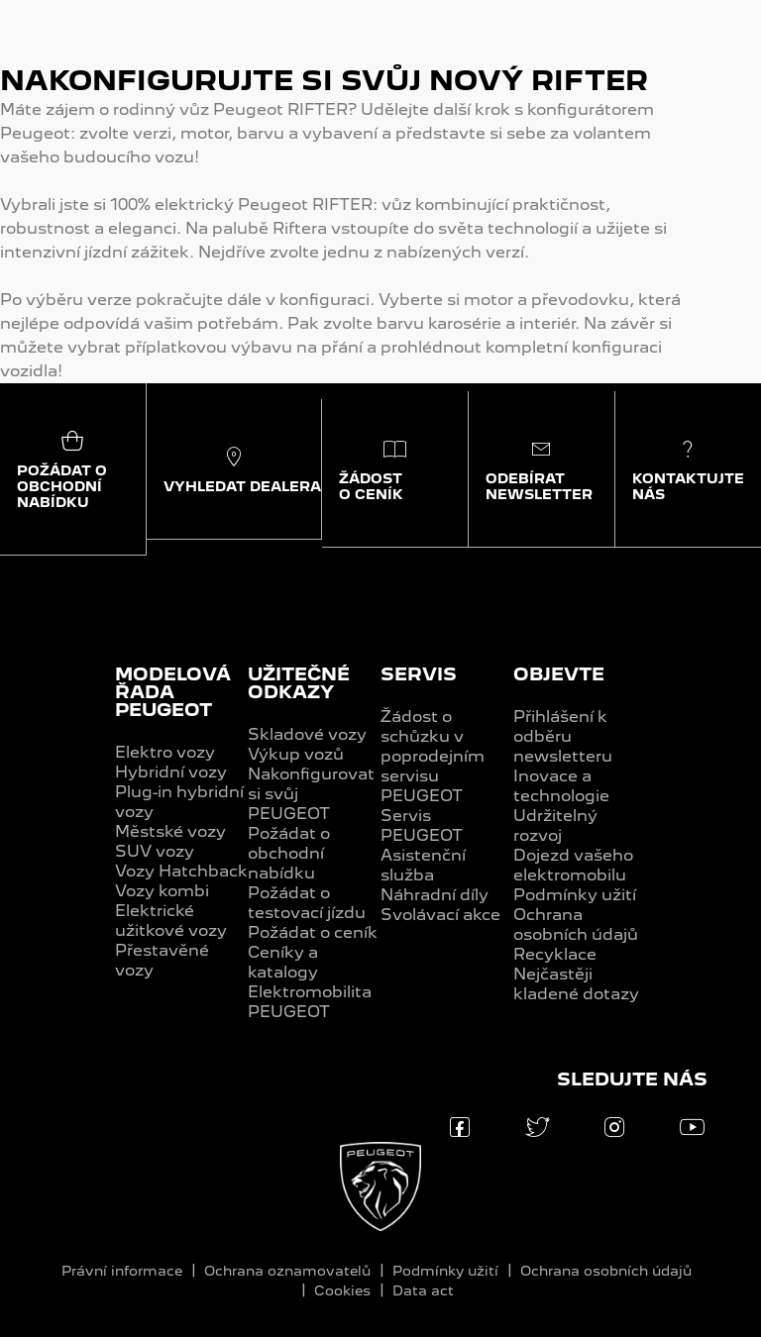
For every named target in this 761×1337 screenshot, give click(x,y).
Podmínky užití (574, 894)
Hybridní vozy (171, 772)
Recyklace (555, 954)
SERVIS (418, 674)
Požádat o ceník (313, 932)
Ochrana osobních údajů (575, 924)
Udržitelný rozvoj (555, 825)
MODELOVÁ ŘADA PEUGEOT (173, 692)
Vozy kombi (162, 890)
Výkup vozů (296, 754)
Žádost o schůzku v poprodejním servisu (432, 746)
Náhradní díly (434, 894)
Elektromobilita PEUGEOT (310, 1001)
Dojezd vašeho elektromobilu (573, 865)
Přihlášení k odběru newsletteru (562, 736)
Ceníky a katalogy (283, 962)
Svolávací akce (440, 914)
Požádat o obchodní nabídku (289, 853)
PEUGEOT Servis (421, 805)
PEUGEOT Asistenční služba (423, 855)
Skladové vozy (307, 734)
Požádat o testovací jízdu (307, 902)
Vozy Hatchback (181, 871)
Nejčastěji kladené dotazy (576, 984)
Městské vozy (170, 831)
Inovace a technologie (561, 786)
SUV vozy (154, 851)
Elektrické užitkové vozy (171, 920)
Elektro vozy (165, 752)
